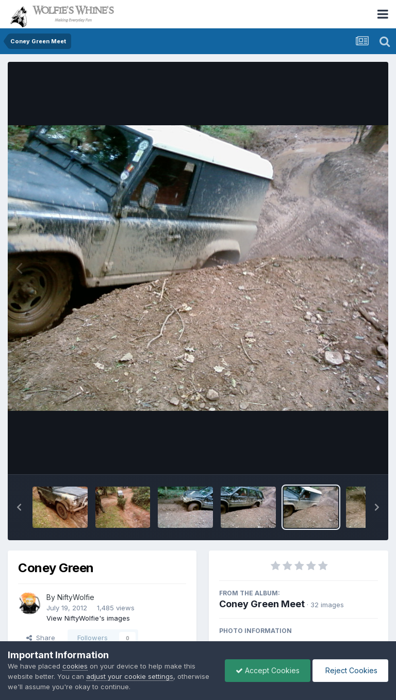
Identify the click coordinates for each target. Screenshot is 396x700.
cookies (75, 666)
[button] (19, 507)
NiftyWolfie (75, 597)
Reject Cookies (350, 670)
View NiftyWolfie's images (88, 618)
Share (40, 638)
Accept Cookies (268, 670)
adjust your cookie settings (129, 676)
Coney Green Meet (262, 603)
